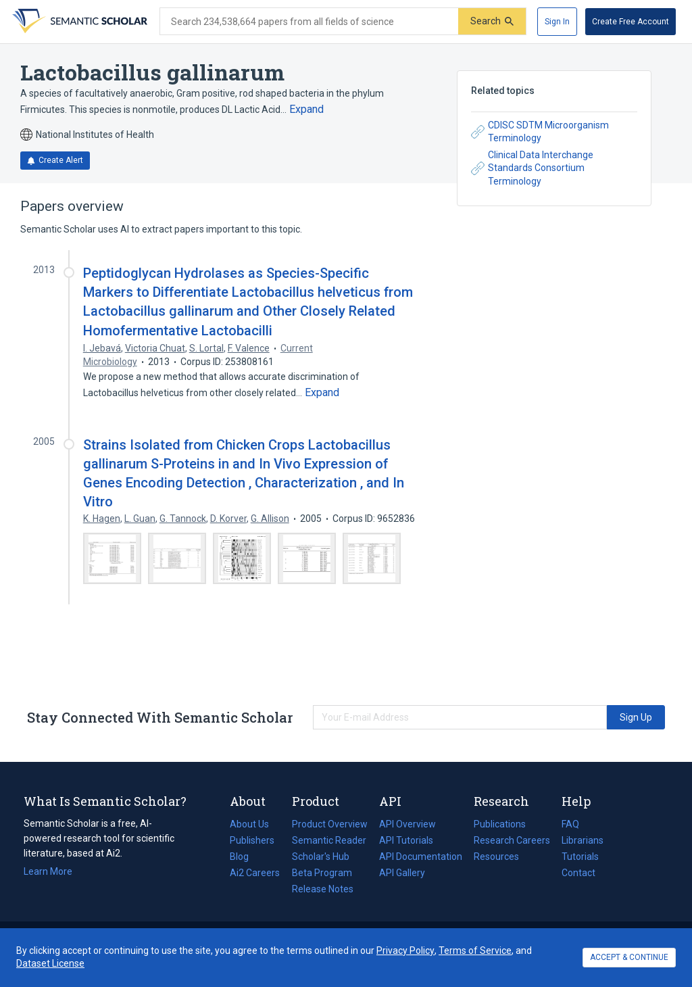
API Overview (407, 824)
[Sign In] (557, 21)
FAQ (570, 824)
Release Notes (322, 889)
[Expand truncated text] (306, 109)
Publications (500, 824)
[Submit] (492, 21)
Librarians (582, 840)
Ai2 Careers (255, 873)
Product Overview (330, 824)
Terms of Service (475, 950)
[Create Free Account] (630, 21)
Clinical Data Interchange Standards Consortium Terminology (532, 168)
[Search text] (309, 21)
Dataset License (50, 963)
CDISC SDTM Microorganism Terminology (540, 132)
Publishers (252, 840)
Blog (245, 856)
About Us (249, 824)
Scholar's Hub (320, 856)
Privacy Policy (405, 950)
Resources (496, 856)
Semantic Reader (329, 840)
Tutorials (580, 856)
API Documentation (420, 856)
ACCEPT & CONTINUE (629, 957)
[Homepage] (78, 22)
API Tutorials (406, 840)
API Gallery (402, 872)
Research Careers (512, 840)
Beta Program (322, 872)
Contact (578, 872)
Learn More (48, 871)
